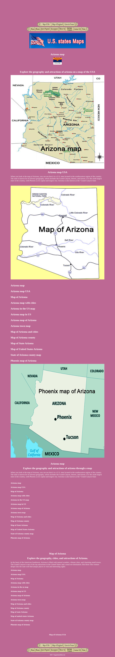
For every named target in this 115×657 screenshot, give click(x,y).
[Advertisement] (57, 11)
